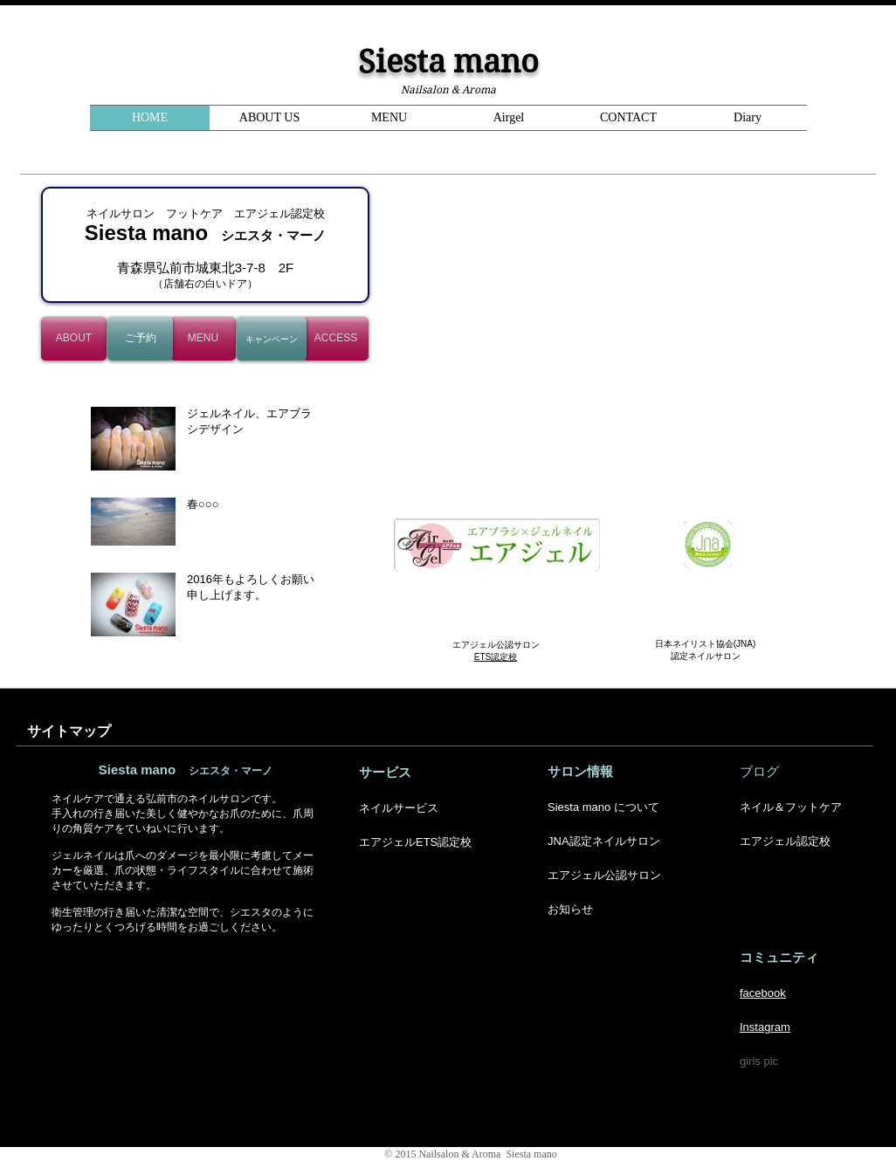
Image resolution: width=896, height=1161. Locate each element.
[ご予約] (140, 339)
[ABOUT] (74, 339)
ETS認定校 (495, 657)
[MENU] (203, 339)
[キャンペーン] (272, 339)
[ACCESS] (336, 339)
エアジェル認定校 (785, 841)
